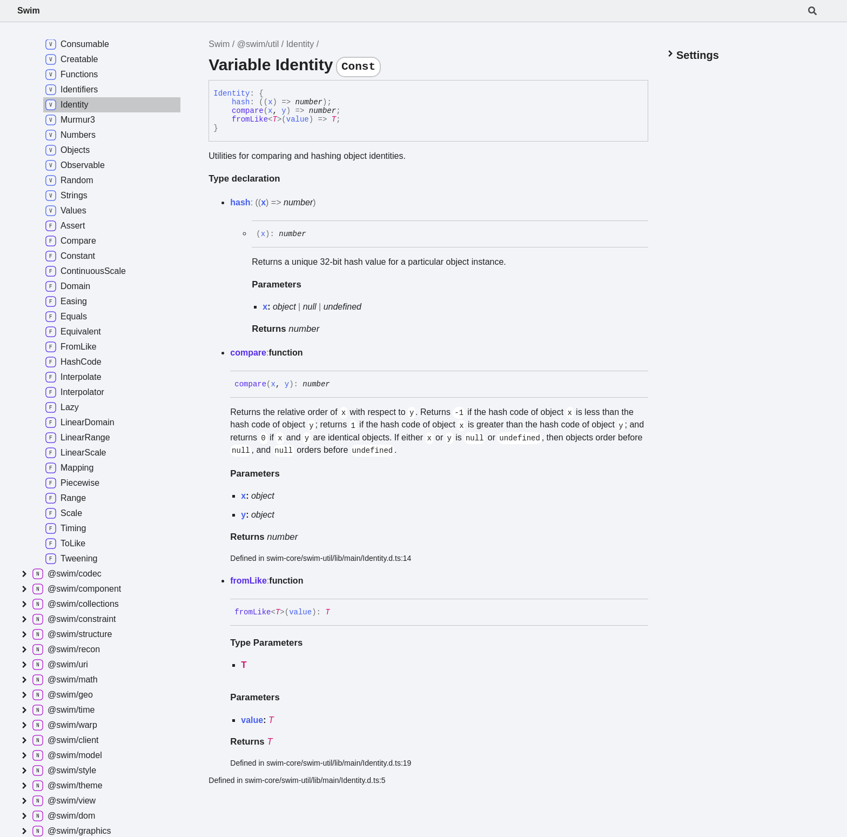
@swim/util (258, 44)
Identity (300, 44)
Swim (28, 10)
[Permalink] (338, 384)
